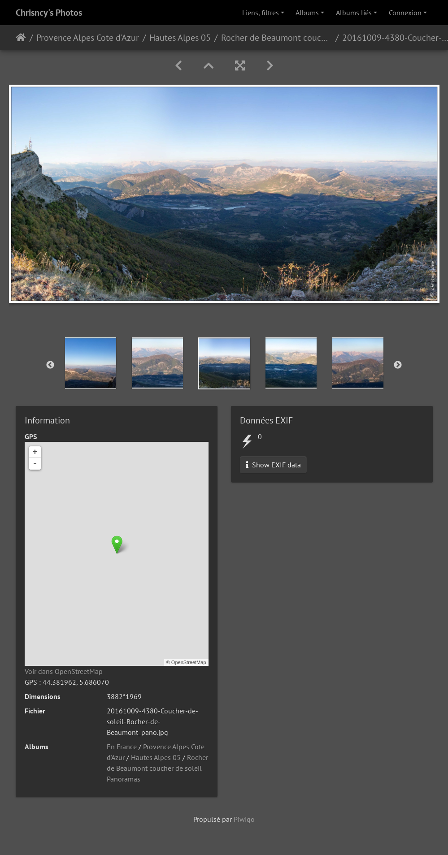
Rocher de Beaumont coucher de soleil (276, 37)
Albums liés (354, 12)
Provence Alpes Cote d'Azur (87, 37)
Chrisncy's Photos (49, 12)
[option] (90, 363)
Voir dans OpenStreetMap (64, 671)
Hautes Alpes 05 (180, 37)
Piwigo (244, 819)
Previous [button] (50, 365)
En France (122, 746)
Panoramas (123, 778)
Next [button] (397, 365)
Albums (307, 12)
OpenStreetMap (188, 662)
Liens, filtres (260, 12)
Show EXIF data (273, 464)
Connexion (405, 12)
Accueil (21, 37)
